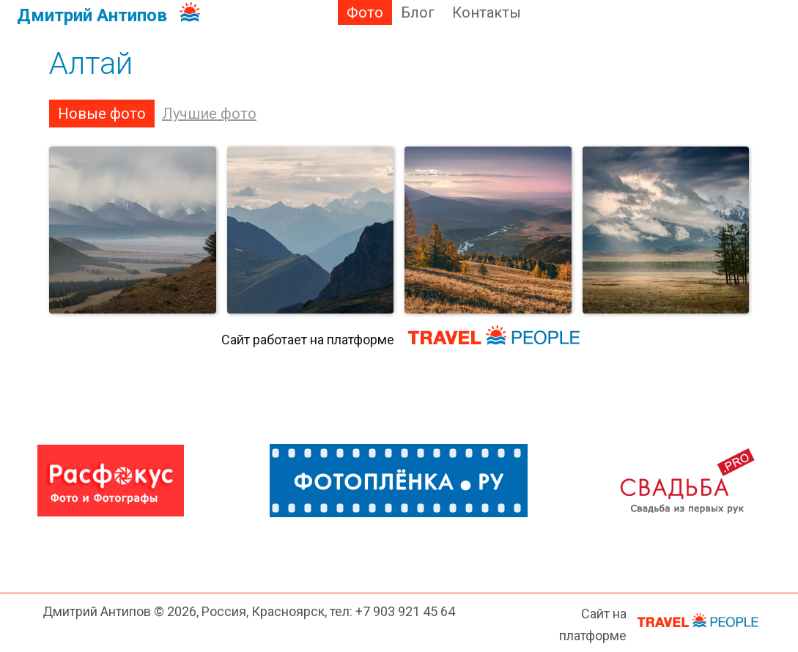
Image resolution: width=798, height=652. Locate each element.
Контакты (486, 12)
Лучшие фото (209, 113)
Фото (365, 12)
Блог (418, 12)
